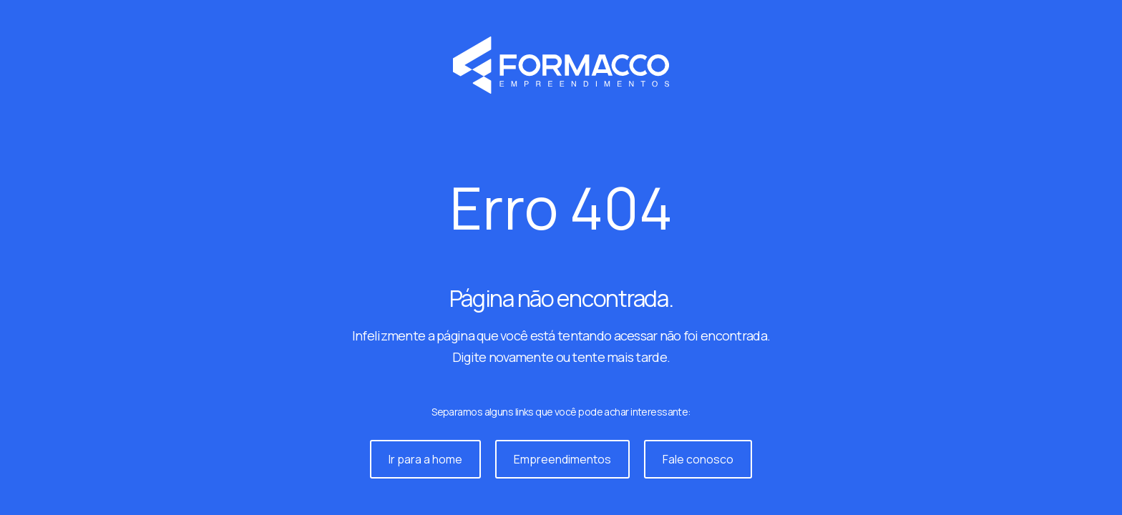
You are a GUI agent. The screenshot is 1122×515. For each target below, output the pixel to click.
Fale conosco (698, 459)
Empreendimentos (562, 459)
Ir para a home (425, 459)
